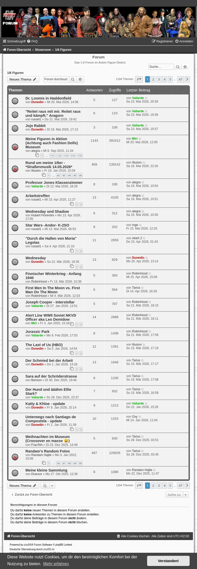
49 (75, 463)
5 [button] (170, 79)
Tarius (136, 287)
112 (59, 155)
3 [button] (159, 79)
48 (69, 463)
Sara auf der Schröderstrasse (51, 376)
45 (75, 175)
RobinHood (39, 281)
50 (80, 463)
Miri (135, 138)
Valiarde (138, 98)
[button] (139, 79)
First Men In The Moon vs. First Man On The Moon (52, 290)
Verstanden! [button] (168, 561)
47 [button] (180, 79)
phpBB (28, 544)
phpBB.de (48, 549)
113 (66, 155)
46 (80, 175)
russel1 (36, 119)
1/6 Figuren (15, 73)
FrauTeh (37, 445)
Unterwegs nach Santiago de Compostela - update (50, 419)
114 (73, 155)
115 (80, 155)
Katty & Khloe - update (45, 404)
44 (69, 175)
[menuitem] (32, 41)
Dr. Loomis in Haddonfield (48, 98)
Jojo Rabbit (35, 126)
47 (64, 463)
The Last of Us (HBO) (44, 345)
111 (52, 155)
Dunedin (37, 102)
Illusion (36, 170)
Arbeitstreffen (37, 196)
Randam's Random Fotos (47, 451)
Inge (135, 225)
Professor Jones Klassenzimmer (53, 183)
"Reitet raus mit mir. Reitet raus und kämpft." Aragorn (53, 113)
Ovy (135, 416)
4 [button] (164, 79)
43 (64, 175)
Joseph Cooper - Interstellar (50, 302)
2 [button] (153, 79)
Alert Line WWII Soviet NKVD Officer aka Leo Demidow (50, 317)
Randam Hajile (41, 455)
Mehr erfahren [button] (56, 564)
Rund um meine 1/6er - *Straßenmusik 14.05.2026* (48, 165)
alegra (35, 151)
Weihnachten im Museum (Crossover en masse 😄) (47, 439)
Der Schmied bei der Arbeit (49, 361)
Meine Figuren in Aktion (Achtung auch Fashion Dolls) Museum (51, 143)
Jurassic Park (37, 332)
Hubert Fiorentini (42, 215)
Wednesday (35, 258)
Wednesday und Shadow (47, 211)
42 (58, 175)
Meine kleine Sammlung (46, 470)
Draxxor (36, 474)
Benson (36, 380)
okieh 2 (137, 238)
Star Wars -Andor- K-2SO (47, 225)
